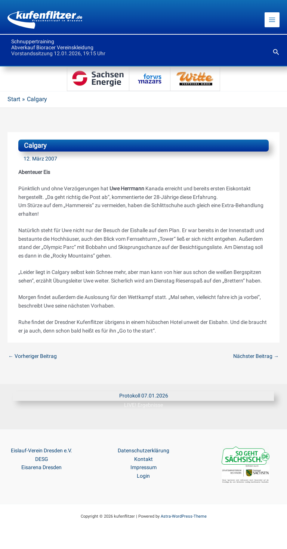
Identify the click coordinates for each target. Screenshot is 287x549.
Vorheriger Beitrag (32, 356)
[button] (276, 52)
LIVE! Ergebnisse (143, 405)
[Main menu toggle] (272, 20)
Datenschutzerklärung (143, 450)
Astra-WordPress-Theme (184, 516)
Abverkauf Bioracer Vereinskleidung (52, 47)
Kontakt (143, 459)
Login (143, 476)
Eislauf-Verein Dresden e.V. (41, 450)
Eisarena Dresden (41, 467)
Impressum (143, 467)
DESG (41, 459)
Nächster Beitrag (256, 356)
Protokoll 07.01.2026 (143, 396)
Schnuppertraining (32, 41)
